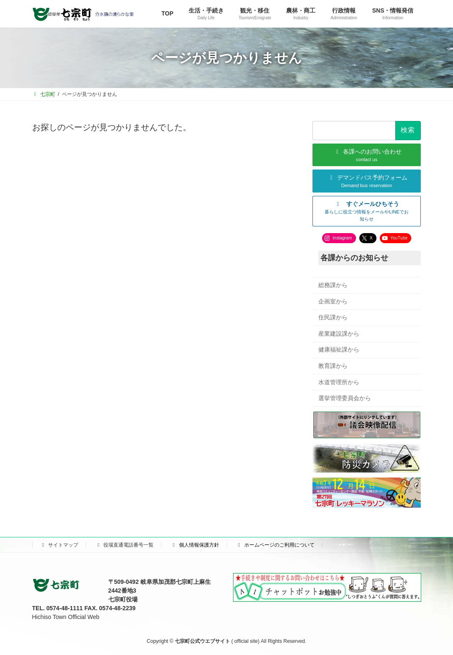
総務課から (333, 285)
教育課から (333, 365)
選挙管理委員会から (344, 398)
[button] (366, 211)
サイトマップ (59, 545)
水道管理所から (338, 382)
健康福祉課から (338, 350)
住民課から (333, 317)
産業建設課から (338, 333)
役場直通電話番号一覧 (124, 545)
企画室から (333, 301)
